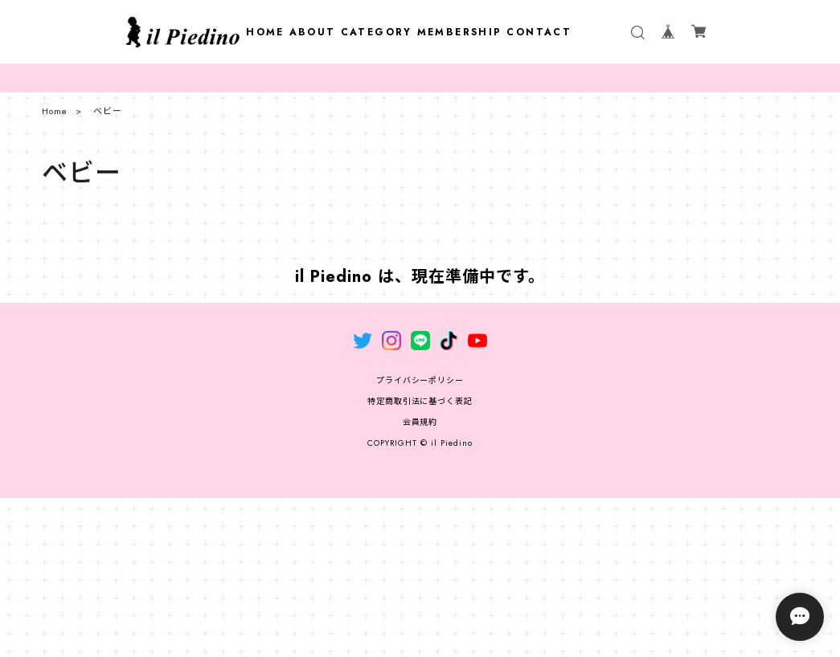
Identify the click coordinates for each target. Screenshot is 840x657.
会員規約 (420, 422)
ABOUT (312, 32)
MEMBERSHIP (459, 32)
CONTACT (539, 32)
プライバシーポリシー (420, 380)
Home (55, 114)
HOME (265, 32)
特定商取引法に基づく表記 (420, 401)
